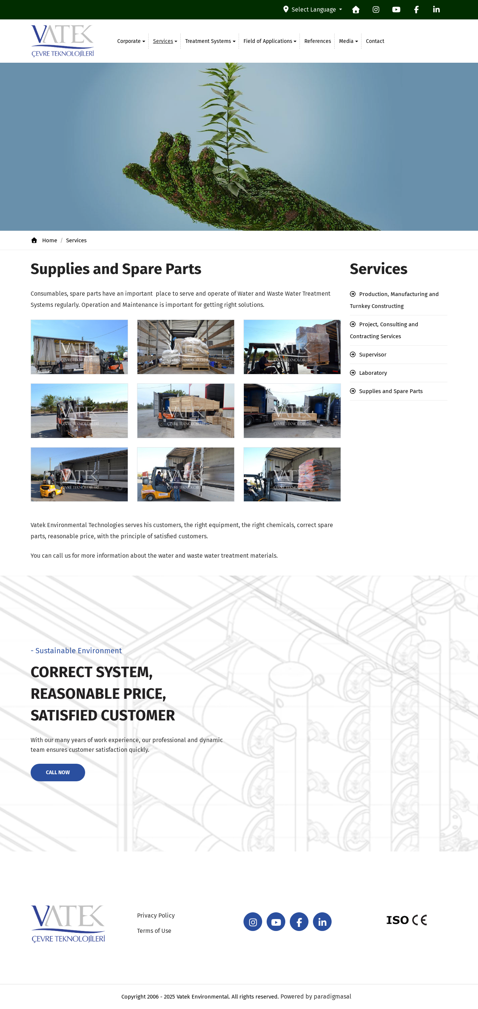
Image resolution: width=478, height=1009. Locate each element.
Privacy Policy (156, 915)
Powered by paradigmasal (315, 996)
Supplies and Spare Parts (391, 391)
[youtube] (396, 10)
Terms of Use (154, 930)
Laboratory (373, 373)
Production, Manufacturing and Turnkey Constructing (394, 300)
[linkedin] (436, 10)
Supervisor (373, 354)
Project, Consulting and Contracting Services (384, 330)
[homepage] (356, 10)
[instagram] (376, 10)
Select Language (310, 9)
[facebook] (416, 10)
